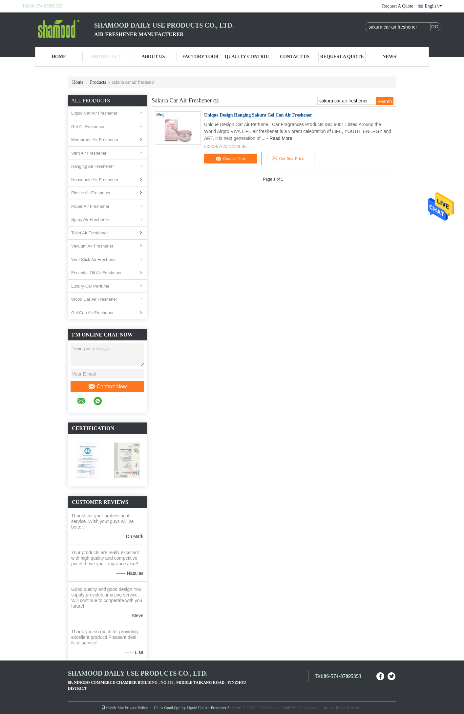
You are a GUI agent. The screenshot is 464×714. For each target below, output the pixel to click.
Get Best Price (288, 158)
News (389, 56)
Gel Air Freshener (88, 126)
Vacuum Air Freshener (92, 246)
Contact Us (294, 56)
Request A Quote (397, 6)
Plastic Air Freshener (91, 192)
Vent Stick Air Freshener (94, 259)
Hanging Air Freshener (92, 166)
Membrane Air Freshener (94, 139)
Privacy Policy (136, 707)
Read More (280, 138)
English (433, 6)
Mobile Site (112, 707)
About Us (153, 56)
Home (59, 56)
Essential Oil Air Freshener (96, 272)
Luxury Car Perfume (90, 286)
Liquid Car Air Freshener (94, 113)
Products (106, 56)
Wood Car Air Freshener (94, 299)
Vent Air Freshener (89, 153)
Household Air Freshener (94, 179)
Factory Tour (200, 56)
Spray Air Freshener (90, 219)
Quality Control (247, 56)
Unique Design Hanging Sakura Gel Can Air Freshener (258, 115)
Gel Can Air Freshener (92, 312)
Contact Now (107, 387)
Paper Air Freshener (90, 206)
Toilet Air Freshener (89, 232)
